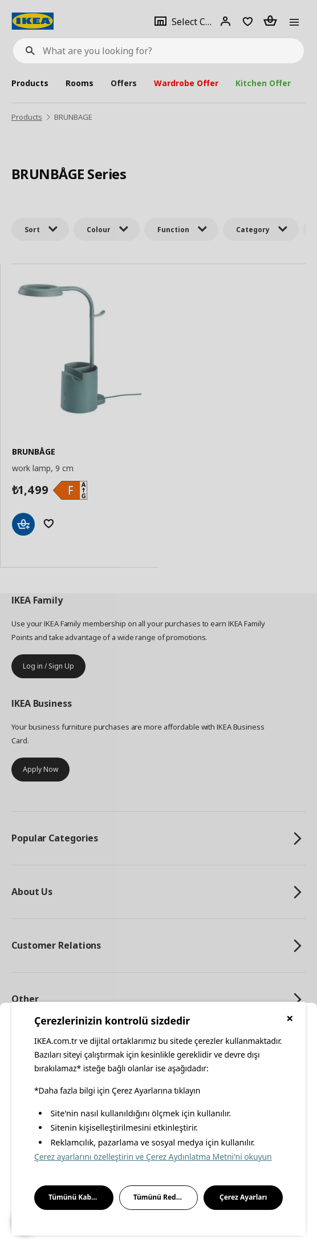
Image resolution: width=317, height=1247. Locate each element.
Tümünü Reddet (160, 1197)
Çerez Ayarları (243, 1197)
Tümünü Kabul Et (77, 1197)
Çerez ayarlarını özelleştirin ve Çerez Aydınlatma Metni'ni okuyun (153, 1156)
